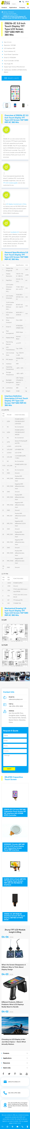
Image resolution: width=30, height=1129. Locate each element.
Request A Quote (11, 78)
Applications (13, 7)
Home (5, 12)
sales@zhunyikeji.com (14, 1081)
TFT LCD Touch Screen (9, 13)
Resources (6, 1063)
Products (4, 7)
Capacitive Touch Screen (10, 15)
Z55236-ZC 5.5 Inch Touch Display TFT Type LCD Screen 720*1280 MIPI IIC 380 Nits (14, 17)
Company (22, 7)
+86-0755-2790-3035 (14, 1093)
